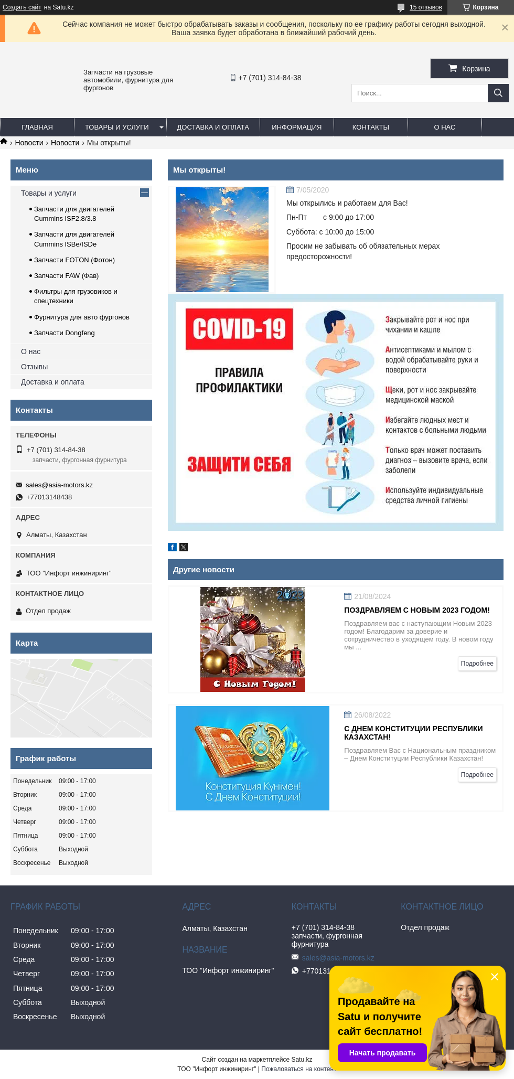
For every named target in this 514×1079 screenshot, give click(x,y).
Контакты (370, 127)
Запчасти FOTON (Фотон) (74, 260)
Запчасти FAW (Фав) (66, 276)
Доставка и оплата (213, 127)
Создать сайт (22, 7)
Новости (29, 142)
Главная (37, 127)
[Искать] (498, 93)
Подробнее (477, 663)
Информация (297, 127)
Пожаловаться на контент (298, 1069)
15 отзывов (426, 7)
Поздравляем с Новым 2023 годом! (417, 610)
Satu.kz (301, 1059)
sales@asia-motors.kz (59, 485)
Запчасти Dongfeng (64, 333)
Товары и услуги (117, 127)
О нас (444, 127)
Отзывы (34, 366)
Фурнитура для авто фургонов (82, 317)
